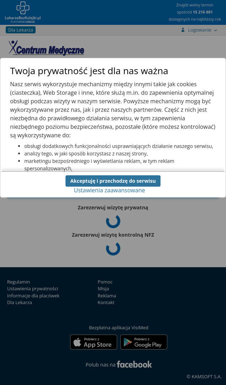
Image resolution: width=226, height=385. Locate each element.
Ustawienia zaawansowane (109, 190)
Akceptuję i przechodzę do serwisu (113, 180)
